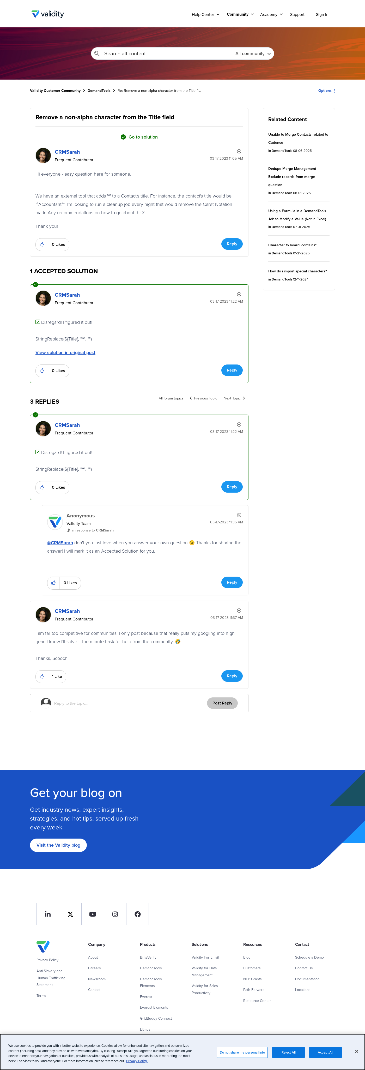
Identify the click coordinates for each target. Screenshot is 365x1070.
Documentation (307, 979)
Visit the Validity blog (58, 845)
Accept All (325, 1057)
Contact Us (304, 968)
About (93, 957)
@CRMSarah (60, 542)
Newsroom (97, 979)
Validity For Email (205, 957)
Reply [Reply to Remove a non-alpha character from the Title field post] (232, 244)
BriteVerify (148, 957)
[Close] (356, 1056)
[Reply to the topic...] (130, 703)
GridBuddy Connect (156, 1018)
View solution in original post (65, 352)
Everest (146, 996)
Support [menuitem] (297, 14)
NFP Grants (252, 979)
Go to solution (143, 137)
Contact (94, 989)
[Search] (161, 53)
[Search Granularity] (253, 53)
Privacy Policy (47, 960)
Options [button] (325, 90)
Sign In (322, 14)
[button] (42, 244)
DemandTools (99, 90)
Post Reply (222, 703)
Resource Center (257, 1000)
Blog (247, 957)
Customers (252, 968)
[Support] (218, 14)
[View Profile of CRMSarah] (67, 152)
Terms (41, 995)
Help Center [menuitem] (203, 14)
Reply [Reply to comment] (232, 370)
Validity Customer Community (47, 14)
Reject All (289, 1057)
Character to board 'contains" (292, 245)
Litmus (145, 1029)
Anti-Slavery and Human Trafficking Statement (50, 977)
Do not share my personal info (242, 1057)
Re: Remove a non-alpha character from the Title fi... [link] (159, 90)
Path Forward (254, 989)
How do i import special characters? (297, 271)
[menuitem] (238, 14)
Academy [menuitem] (268, 14)
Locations (303, 989)
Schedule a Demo (309, 957)
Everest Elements (154, 1007)
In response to (92, 530)
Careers (94, 968)
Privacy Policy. (137, 1065)
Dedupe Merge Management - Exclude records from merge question (293, 176)
